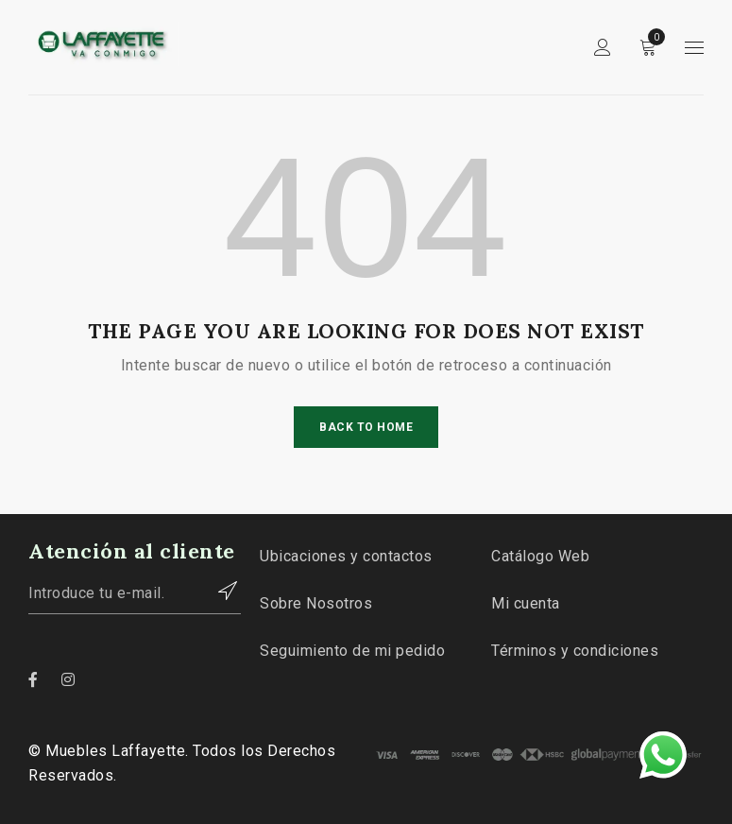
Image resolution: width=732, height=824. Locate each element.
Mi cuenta (525, 603)
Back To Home (366, 427)
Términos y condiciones (574, 651)
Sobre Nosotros (316, 603)
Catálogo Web (540, 556)
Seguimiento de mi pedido (352, 651)
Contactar (217, 590)
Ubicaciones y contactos (346, 556)
